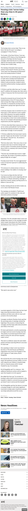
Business (18, 4)
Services (3, 481)
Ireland (7, 4)
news (2, 4)
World (12, 4)
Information (4, 488)
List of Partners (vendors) (8, 270)
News (2, 397)
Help (2, 486)
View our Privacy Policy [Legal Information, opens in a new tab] (20, 251)
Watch (2, 477)
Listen (2, 479)
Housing (11, 397)
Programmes (9, 6)
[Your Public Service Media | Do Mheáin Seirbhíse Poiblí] (3, 502)
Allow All (14, 278)
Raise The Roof (17, 397)
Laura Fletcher (19, 423)
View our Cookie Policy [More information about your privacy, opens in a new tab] (10, 251)
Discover (3, 472)
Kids (2, 483)
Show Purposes (14, 281)
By (9, 43)
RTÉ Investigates (17, 6)
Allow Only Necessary (14, 274)
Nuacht (2, 6)
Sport (22, 4)
